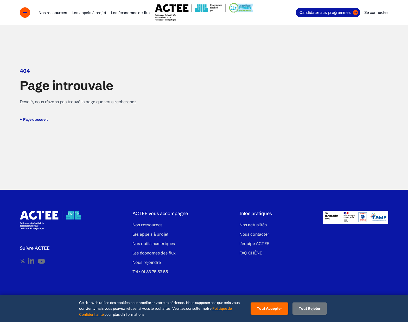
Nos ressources (53, 12)
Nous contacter (254, 234)
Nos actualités (253, 224)
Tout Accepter (269, 308)
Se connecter (376, 12)
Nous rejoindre (146, 262)
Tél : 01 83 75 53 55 (150, 271)
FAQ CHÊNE (250, 253)
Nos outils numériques (153, 243)
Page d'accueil (33, 119)
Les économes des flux (154, 253)
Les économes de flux (131, 12)
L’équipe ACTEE (254, 243)
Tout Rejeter (310, 308)
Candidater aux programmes (328, 12)
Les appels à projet (89, 12)
